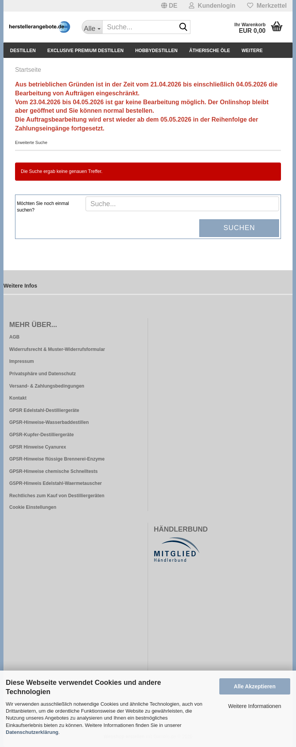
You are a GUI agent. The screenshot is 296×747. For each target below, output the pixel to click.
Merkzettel (267, 5)
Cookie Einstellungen (32, 507)
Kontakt (18, 398)
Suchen (239, 228)
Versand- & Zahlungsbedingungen (46, 386)
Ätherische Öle (209, 50)
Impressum (21, 361)
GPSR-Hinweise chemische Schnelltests (53, 471)
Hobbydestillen (156, 50)
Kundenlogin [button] (212, 5)
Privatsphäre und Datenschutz (42, 373)
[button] (169, 6)
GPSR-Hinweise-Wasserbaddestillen (49, 422)
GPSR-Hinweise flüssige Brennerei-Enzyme (56, 459)
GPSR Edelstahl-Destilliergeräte (44, 410)
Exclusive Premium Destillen (85, 50)
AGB (14, 337)
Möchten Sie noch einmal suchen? (43, 207)
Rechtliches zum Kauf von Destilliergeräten (56, 495)
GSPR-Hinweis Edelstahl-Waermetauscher (55, 483)
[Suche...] (92, 27)
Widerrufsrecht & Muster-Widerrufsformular (57, 349)
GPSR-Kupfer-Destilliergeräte (41, 434)
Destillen (23, 50)
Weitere (252, 50)
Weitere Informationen (254, 706)
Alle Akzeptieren (255, 686)
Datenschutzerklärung (32, 732)
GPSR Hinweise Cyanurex (37, 447)
